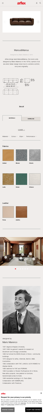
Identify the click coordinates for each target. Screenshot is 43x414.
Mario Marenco (24, 55)
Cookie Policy (11, 404)
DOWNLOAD (31, 118)
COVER (20, 130)
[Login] (36, 3)
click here (23, 403)
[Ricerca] (40, 3)
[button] (38, 22)
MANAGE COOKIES (7, 409)
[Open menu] (3, 3)
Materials (12, 118)
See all (21, 106)
